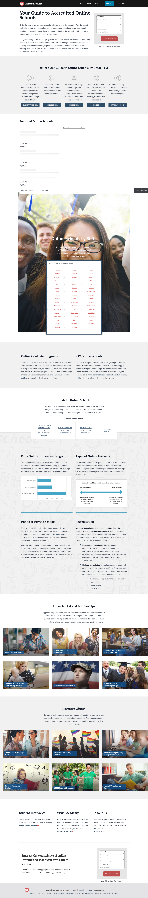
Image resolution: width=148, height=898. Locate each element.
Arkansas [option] (57, 273)
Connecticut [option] (57, 277)
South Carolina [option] (57, 316)
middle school (81, 378)
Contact (49, 893)
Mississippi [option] (91, 295)
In (98, 23)
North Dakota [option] (57, 309)
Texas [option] (57, 320)
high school (96, 378)
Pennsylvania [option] (74, 313)
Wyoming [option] (74, 327)
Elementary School (30, 105)
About (32, 893)
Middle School (52, 105)
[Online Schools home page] (22, 4)
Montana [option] (74, 298)
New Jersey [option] (91, 302)
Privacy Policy (40, 893)
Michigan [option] (57, 295)
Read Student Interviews (28, 825)
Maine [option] (57, 291)
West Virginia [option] (91, 323)
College (96, 105)
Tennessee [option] (91, 316)
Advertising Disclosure (85, 890)
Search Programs (109, 39)
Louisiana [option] (91, 288)
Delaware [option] (74, 277)
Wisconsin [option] (57, 327)
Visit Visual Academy (64, 831)
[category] (109, 25)
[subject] (109, 31)
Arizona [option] (91, 270)
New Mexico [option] (57, 305)
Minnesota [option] (74, 295)
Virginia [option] (57, 323)
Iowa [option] (91, 284)
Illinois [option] (57, 284)
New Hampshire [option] (74, 302)
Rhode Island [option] (91, 313)
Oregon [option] (57, 313)
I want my (101, 17)
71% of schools (55, 534)
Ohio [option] (74, 309)
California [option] (74, 273)
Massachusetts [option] (91, 291)
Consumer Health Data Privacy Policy (106, 893)
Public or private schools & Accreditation (65, 430)
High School (74, 105)
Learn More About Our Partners (109, 46)
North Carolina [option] (91, 305)
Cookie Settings (99, 890)
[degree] (109, 19)
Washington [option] (74, 323)
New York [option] (74, 305)
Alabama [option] (57, 270)
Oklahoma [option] (91, 309)
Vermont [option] (91, 320)
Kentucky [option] (74, 288)
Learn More (98, 831)
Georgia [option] (57, 281)
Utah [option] (74, 320)
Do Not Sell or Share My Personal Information (79, 893)
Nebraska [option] (91, 298)
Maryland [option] (74, 291)
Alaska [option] (74, 270)
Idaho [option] (91, 281)
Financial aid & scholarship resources (86, 430)
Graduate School (117, 105)
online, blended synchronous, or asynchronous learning (44, 430)
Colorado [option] (91, 273)
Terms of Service (59, 893)
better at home (99, 375)
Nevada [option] (57, 302)
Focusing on (102, 29)
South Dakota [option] (74, 316)
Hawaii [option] (74, 281)
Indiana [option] (74, 284)
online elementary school (116, 375)
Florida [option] (91, 277)
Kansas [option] (57, 288)
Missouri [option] (57, 298)
